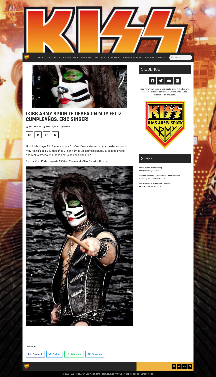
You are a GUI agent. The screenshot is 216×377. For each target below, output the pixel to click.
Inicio (41, 57)
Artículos (54, 57)
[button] (29, 134)
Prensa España (132, 57)
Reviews (86, 57)
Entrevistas (70, 57)
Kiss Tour (114, 57)
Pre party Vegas (155, 57)
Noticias (99, 57)
